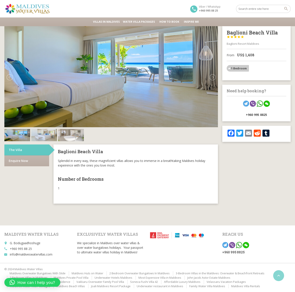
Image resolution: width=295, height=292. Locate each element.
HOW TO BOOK (170, 22)
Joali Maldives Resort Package (111, 286)
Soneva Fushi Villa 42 (144, 282)
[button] (32, 282)
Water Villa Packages (139, 22)
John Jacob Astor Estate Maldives (208, 278)
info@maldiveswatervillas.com (31, 254)
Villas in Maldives (106, 22)
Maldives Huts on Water (87, 273)
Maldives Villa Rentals (245, 286)
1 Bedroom (239, 68)
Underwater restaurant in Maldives (160, 286)
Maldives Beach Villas (70, 286)
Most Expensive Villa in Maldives (159, 278)
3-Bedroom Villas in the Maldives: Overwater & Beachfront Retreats (220, 273)
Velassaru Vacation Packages (226, 282)
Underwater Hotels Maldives (113, 278)
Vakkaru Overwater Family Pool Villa (100, 282)
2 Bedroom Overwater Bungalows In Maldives (139, 273)
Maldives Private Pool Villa (71, 278)
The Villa (15, 138)
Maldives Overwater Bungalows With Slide (38, 273)
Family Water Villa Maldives (207, 286)
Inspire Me (191, 22)
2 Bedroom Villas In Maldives (29, 278)
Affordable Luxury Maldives (182, 282)
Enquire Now (18, 148)
